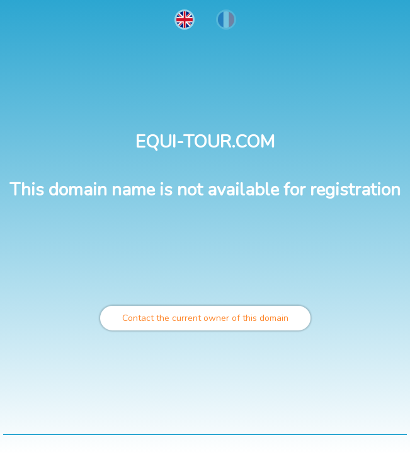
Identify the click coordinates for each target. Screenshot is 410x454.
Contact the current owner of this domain (205, 318)
